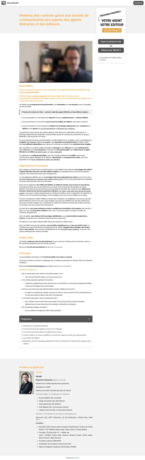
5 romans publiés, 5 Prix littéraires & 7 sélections (53, 394)
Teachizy (76, 458)
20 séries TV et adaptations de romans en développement (56, 414)
